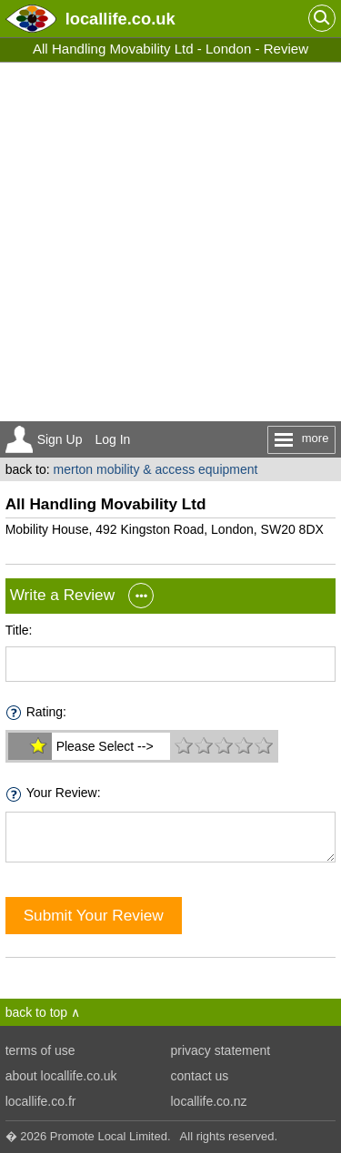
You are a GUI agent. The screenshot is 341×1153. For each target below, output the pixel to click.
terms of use (40, 1050)
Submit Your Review (94, 915)
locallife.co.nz (209, 1101)
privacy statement (221, 1050)
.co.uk (120, 18)
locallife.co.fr (40, 1101)
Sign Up (60, 439)
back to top (36, 1012)
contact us (200, 1076)
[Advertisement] (170, 242)
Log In (112, 439)
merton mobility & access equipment (156, 469)
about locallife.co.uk (61, 1076)
